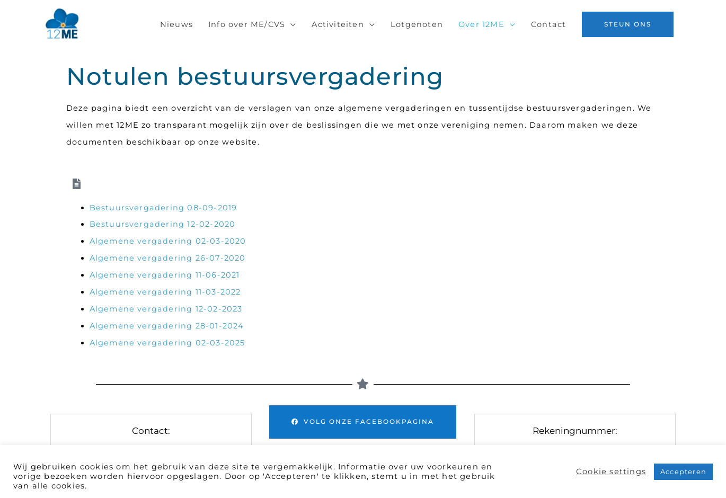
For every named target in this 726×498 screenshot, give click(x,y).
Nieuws (176, 24)
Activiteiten (338, 24)
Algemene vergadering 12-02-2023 (166, 309)
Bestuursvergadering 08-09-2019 (163, 207)
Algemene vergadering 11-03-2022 (165, 292)
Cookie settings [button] (611, 471)
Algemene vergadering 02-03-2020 (168, 241)
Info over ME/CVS (246, 24)
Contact (548, 24)
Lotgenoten (417, 24)
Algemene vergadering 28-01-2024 (167, 326)
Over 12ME (481, 24)
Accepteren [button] (683, 471)
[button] (628, 24)
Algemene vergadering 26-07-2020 (169, 258)
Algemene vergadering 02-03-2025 (167, 343)
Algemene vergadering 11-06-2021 (165, 275)
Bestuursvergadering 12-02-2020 (163, 224)
